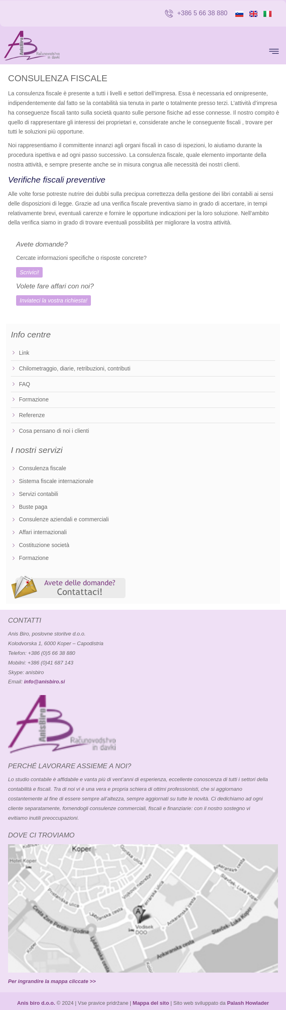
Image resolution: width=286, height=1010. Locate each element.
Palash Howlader (248, 1003)
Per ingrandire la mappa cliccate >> (52, 981)
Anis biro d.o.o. (36, 1003)
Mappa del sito (151, 1003)
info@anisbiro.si (44, 682)
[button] (273, 52)
